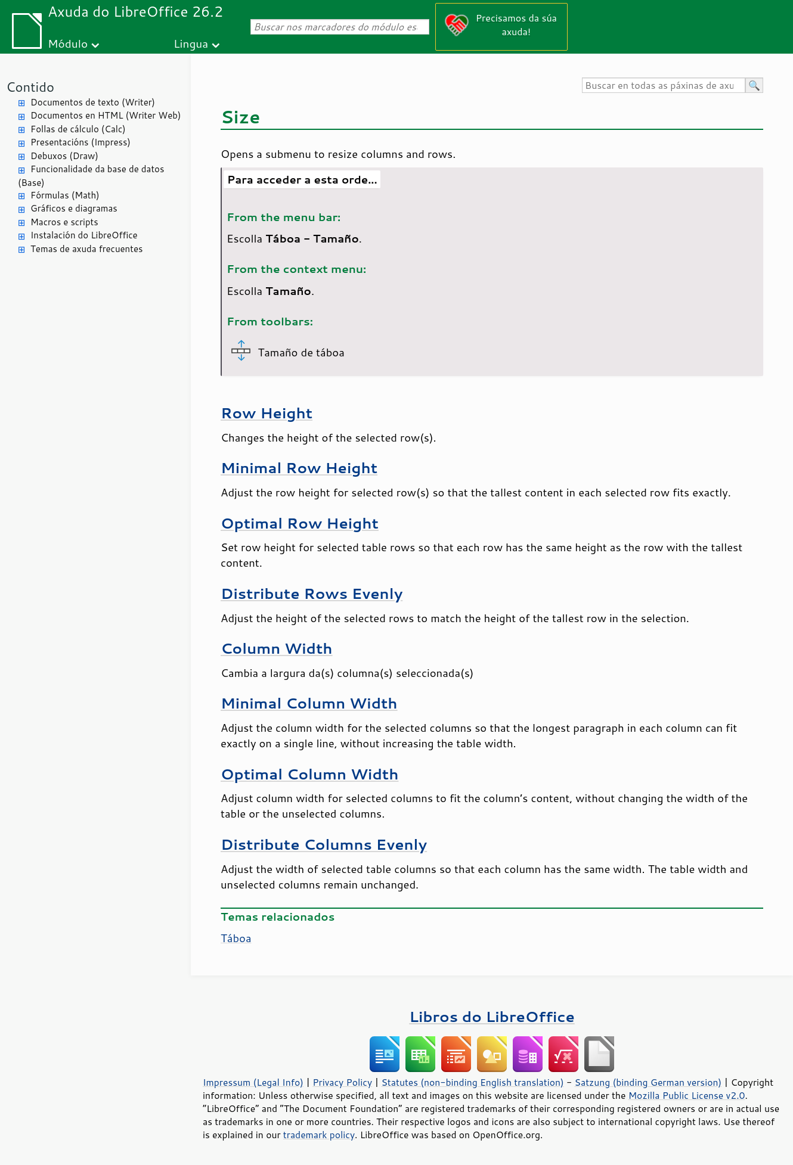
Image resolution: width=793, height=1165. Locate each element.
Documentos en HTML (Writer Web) (105, 115)
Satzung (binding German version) (648, 1082)
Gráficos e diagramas (73, 208)
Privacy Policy (342, 1082)
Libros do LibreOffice (491, 1016)
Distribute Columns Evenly (324, 844)
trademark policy (319, 1134)
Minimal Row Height (299, 467)
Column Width (277, 648)
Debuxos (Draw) (64, 156)
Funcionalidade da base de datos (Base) (91, 176)
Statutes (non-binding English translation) (472, 1082)
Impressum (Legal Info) (253, 1082)
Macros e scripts (64, 222)
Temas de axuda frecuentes (86, 249)
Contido (30, 86)
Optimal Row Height (300, 522)
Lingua (191, 43)
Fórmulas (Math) (65, 195)
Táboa (236, 938)
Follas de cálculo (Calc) (78, 129)
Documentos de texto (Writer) (92, 102)
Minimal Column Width (309, 702)
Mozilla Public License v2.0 (686, 1095)
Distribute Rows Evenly (311, 593)
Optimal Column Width (309, 773)
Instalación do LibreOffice (84, 235)
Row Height (266, 412)
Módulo (68, 43)
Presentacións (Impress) (80, 142)
